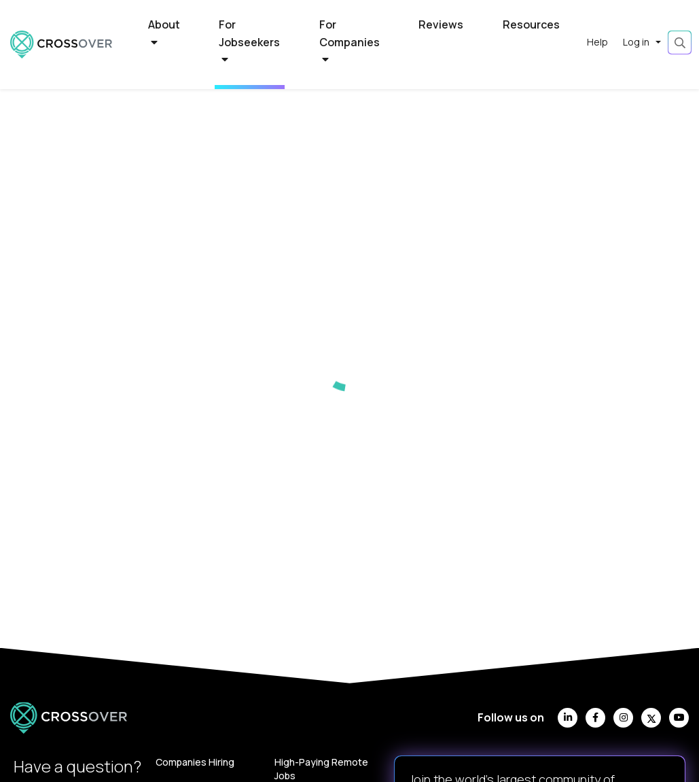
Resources (531, 24)
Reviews (440, 24)
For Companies (349, 41)
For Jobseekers (249, 41)
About (164, 32)
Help (597, 41)
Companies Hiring (195, 761)
